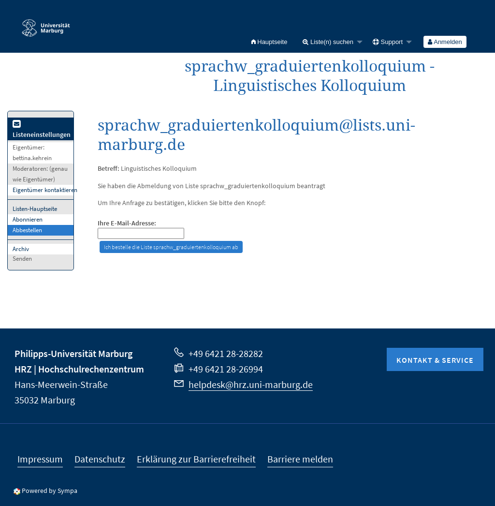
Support (388, 41)
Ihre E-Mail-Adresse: (127, 223)
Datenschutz (99, 459)
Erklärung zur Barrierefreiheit (196, 459)
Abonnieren (28, 219)
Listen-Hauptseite (35, 209)
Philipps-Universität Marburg (73, 353)
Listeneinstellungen (42, 130)
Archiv (21, 249)
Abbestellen (27, 230)
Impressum (40, 459)
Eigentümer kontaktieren (45, 190)
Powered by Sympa (49, 490)
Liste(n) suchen (328, 41)
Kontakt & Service (435, 360)
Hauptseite (269, 41)
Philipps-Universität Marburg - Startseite (46, 24)
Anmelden (445, 41)
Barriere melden (300, 459)
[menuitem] (269, 42)
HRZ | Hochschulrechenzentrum (79, 369)
